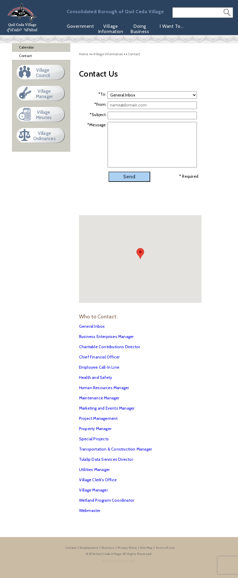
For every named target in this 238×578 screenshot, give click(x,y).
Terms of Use (165, 548)
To (102, 94)
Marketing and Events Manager (107, 408)
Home (84, 54)
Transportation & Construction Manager (115, 449)
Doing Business (139, 29)
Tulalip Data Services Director (106, 459)
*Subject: (98, 114)
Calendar (26, 47)
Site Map (146, 548)
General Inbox (92, 326)
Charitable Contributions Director (109, 346)
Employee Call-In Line (99, 367)
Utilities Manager (94, 469)
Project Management (98, 418)
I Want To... (171, 26)
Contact (25, 56)
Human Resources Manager (104, 387)
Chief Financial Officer (99, 357)
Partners (108, 548)
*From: (100, 104)
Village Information (110, 29)
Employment (89, 548)
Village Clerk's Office (98, 479)
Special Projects (94, 438)
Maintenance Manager (99, 398)
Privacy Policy (127, 548)
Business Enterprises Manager (106, 336)
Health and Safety (95, 377)
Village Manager (93, 490)
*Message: (97, 124)
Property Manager (95, 428)
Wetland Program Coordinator (106, 500)
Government (80, 26)
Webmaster (90, 510)
